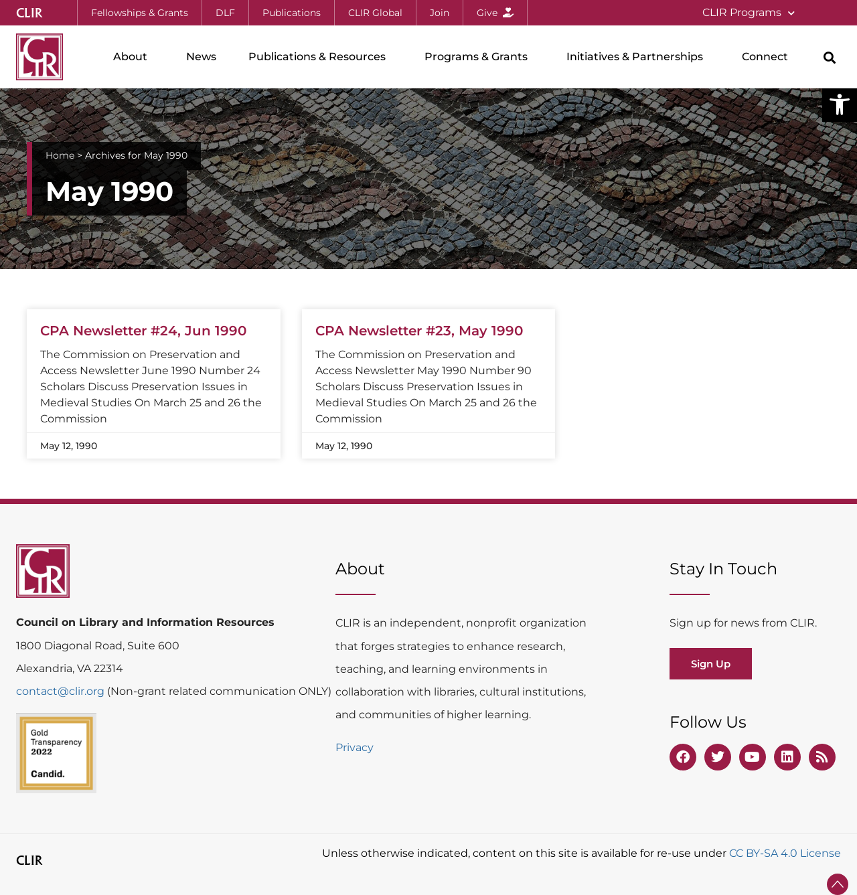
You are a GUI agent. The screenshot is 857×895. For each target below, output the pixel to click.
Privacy (354, 747)
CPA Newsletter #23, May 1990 (419, 331)
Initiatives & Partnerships (638, 57)
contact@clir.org (61, 691)
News (201, 56)
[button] (839, 104)
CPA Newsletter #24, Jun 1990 (143, 331)
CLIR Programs (748, 13)
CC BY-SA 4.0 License (785, 853)
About (133, 57)
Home (60, 155)
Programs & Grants (479, 57)
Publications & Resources (320, 57)
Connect (768, 57)
